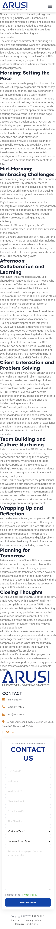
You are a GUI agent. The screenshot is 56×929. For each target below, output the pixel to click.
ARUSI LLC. (38, 916)
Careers (15, 920)
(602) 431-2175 (15, 707)
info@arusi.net (14, 699)
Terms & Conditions (26, 923)
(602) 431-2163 (15, 714)
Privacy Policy (29, 894)
